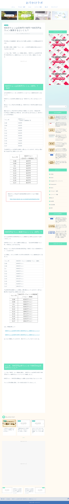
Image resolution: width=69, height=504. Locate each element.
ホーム (13, 7)
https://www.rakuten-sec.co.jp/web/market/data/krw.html (24, 199)
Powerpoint (53, 184)
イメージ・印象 (38, 7)
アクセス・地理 (21, 7)
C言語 (51, 174)
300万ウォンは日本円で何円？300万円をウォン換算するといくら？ (22, 330)
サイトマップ (54, 7)
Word (51, 187)
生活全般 (6, 25)
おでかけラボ (34, 2)
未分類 (52, 201)
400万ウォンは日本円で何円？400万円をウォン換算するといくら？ (22, 334)
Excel (30, 7)
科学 (51, 208)
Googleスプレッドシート (56, 181)
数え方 (46, 7)
